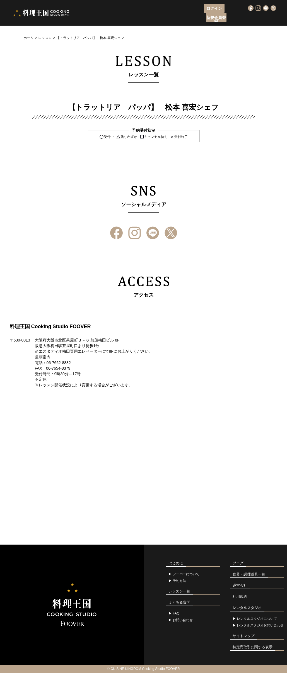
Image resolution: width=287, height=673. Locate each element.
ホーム (28, 38)
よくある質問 (225, 18)
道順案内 (42, 357)
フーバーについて (105, 18)
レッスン (45, 38)
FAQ (176, 613)
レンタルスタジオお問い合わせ (260, 625)
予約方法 (179, 580)
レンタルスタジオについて (257, 618)
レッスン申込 (140, 18)
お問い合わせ (183, 620)
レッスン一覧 (171, 18)
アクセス (198, 18)
